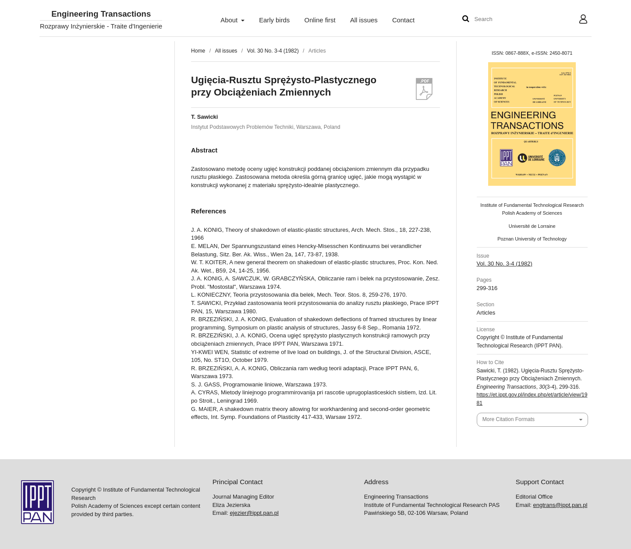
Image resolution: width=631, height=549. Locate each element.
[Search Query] (501, 19)
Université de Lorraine (532, 226)
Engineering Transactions (101, 14)
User (576, 20)
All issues (364, 20)
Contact (403, 20)
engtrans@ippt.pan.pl (560, 505)
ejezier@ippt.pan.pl (254, 513)
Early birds (274, 20)
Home (198, 51)
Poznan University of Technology (532, 238)
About (229, 20)
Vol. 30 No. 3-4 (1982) (273, 51)
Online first (320, 20)
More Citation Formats (508, 419)
